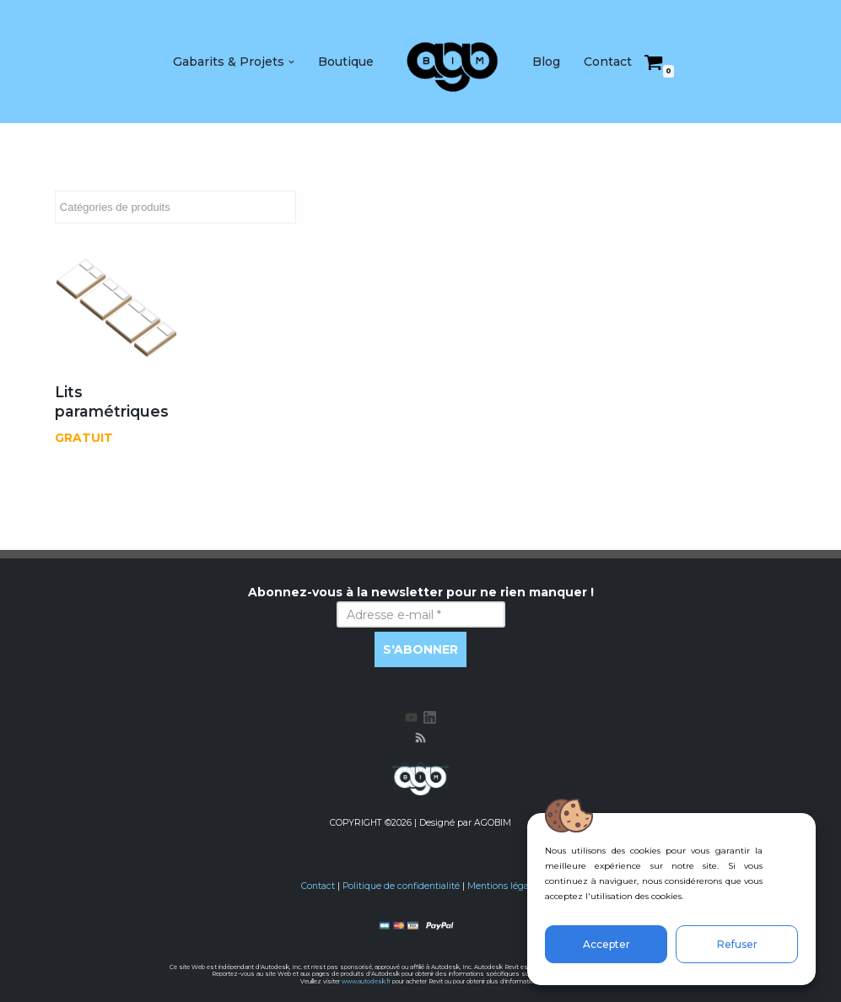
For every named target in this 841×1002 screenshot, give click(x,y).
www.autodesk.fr (366, 981)
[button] (291, 62)
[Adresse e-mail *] (421, 614)
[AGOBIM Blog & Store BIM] (453, 61)
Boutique (346, 61)
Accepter (606, 944)
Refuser (737, 944)
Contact (608, 61)
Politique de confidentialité (401, 886)
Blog (546, 61)
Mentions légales (504, 886)
